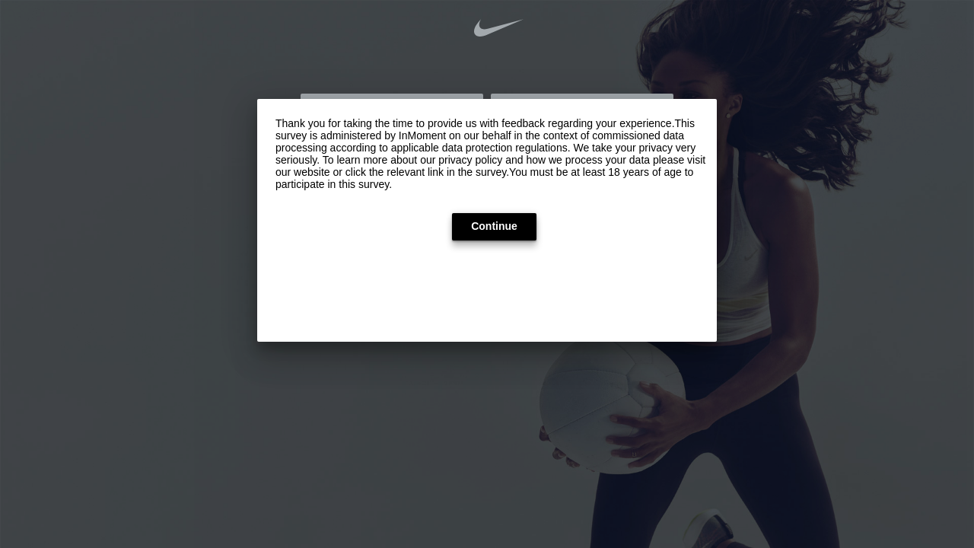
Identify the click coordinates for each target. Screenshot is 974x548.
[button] (494, 227)
